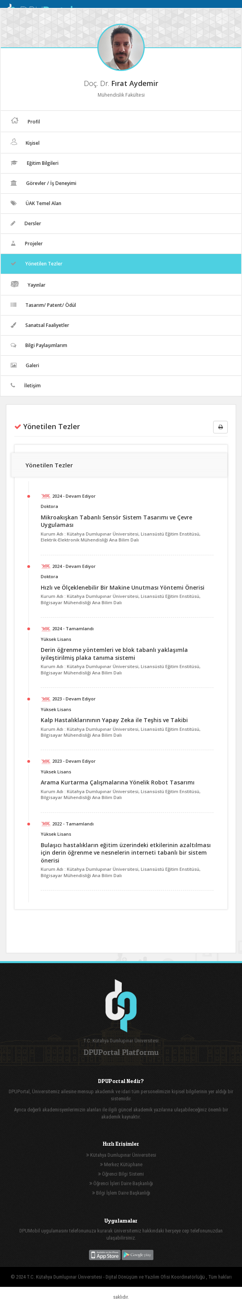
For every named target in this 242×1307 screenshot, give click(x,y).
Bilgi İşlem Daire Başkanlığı (121, 1193)
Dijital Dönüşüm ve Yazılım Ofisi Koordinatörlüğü (156, 1277)
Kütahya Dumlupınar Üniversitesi (121, 1155)
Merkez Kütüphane (121, 1164)
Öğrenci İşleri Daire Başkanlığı (121, 1183)
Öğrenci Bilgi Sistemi (121, 1174)
